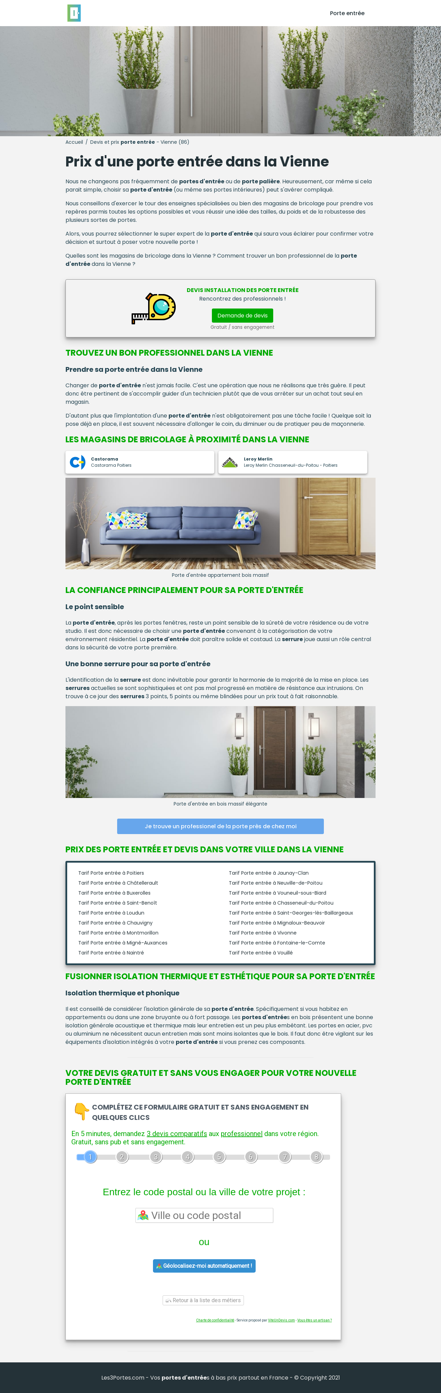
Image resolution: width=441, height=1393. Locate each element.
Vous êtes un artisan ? (314, 1320)
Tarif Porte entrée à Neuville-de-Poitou (275, 882)
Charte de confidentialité (215, 1320)
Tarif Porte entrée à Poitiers (111, 873)
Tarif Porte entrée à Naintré (111, 952)
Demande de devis (242, 316)
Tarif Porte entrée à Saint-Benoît (117, 902)
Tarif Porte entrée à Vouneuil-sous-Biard (277, 892)
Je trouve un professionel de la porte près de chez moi (221, 826)
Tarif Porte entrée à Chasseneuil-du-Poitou (281, 902)
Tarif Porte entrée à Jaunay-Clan (269, 873)
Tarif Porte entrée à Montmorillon (118, 932)
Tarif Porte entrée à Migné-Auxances (122, 942)
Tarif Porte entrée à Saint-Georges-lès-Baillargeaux (291, 912)
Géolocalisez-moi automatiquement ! (204, 1266)
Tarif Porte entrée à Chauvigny (115, 922)
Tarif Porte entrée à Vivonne (263, 932)
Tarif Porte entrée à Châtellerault (118, 882)
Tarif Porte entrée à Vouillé (261, 952)
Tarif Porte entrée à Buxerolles (114, 892)
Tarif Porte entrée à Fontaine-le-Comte (277, 942)
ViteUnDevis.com (281, 1320)
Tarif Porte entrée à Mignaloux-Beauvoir (277, 922)
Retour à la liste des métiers (203, 1300)
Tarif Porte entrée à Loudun (111, 912)
